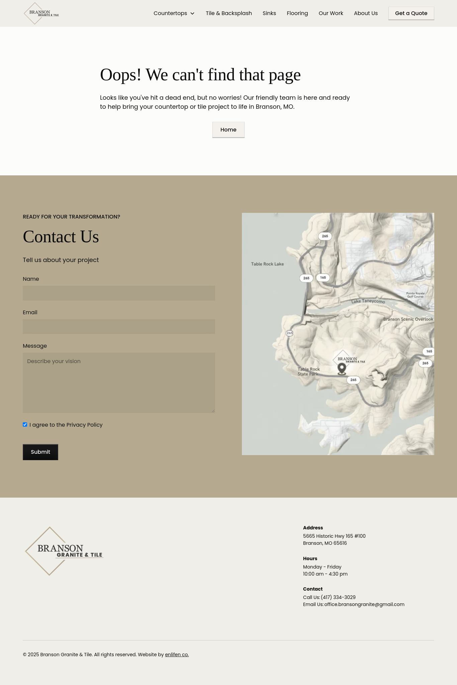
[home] (41, 13)
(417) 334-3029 (338, 597)
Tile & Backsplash (229, 13)
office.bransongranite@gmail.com (365, 604)
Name (31, 279)
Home (228, 130)
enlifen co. (177, 654)
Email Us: (313, 604)
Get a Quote (411, 13)
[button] (174, 13)
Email (30, 312)
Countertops (170, 13)
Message (35, 346)
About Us (366, 13)
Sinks (269, 13)
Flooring (297, 13)
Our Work (331, 13)
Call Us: (311, 597)
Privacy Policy (85, 425)
